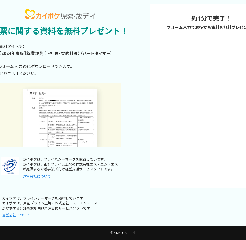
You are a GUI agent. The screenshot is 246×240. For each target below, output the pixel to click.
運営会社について (37, 176)
